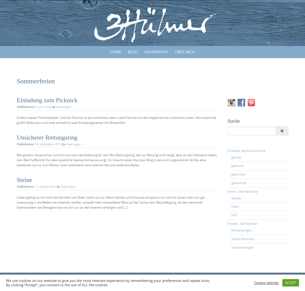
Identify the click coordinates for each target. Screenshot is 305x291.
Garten (236, 198)
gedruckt (237, 166)
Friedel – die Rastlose (242, 223)
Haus (235, 206)
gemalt (236, 157)
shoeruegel (63, 107)
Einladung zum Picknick (47, 100)
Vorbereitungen (242, 247)
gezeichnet (239, 183)
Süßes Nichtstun (243, 239)
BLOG (133, 52)
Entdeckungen (241, 230)
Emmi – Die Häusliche (243, 191)
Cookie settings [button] (266, 283)
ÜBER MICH (185, 52)
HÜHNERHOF (156, 52)
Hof (234, 215)
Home (115, 52)
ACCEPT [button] (290, 283)
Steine (24, 179)
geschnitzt (238, 174)
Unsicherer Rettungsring (47, 137)
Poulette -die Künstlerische (246, 151)
